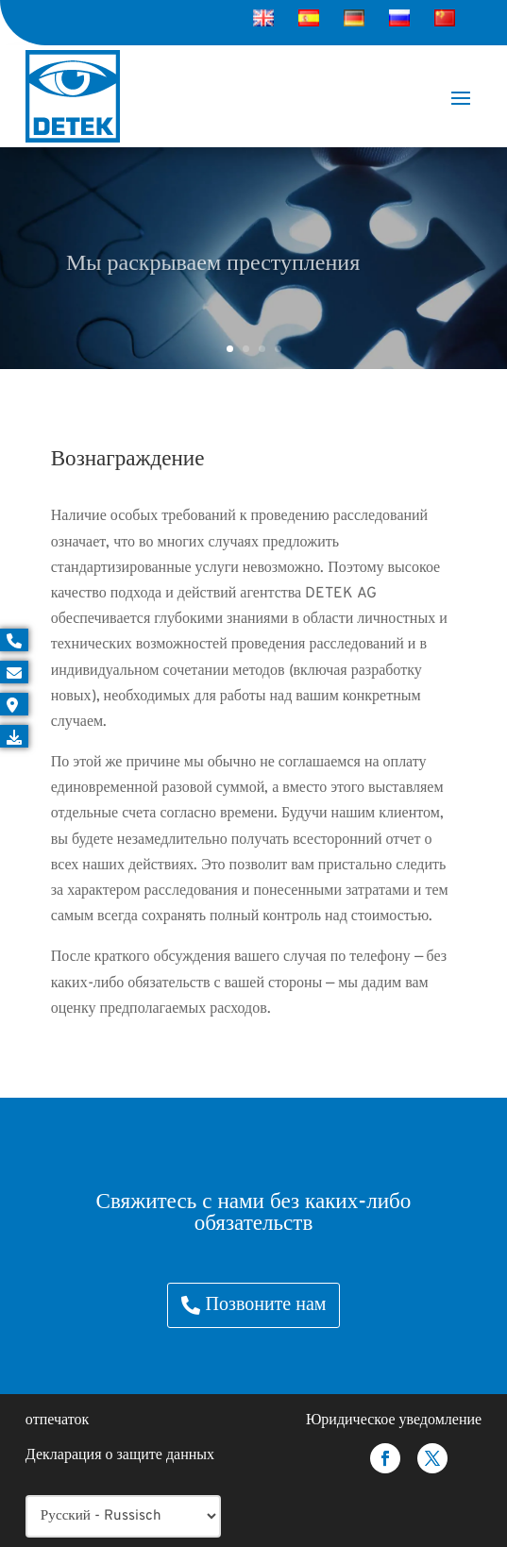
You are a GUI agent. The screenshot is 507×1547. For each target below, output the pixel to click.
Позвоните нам (266, 1305)
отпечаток (57, 1420)
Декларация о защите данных (119, 1455)
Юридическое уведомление (394, 1420)
